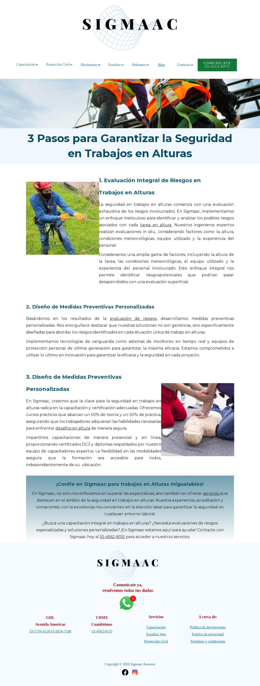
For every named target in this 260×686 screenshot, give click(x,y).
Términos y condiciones (207, 641)
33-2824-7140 (60, 631)
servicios (211, 493)
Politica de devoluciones (208, 627)
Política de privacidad (208, 634)
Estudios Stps (156, 634)
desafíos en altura (73, 428)
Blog (161, 65)
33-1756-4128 (39, 631)
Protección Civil (156, 641)
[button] (25, 65)
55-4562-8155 (112, 536)
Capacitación (156, 627)
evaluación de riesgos (133, 318)
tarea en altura (156, 225)
